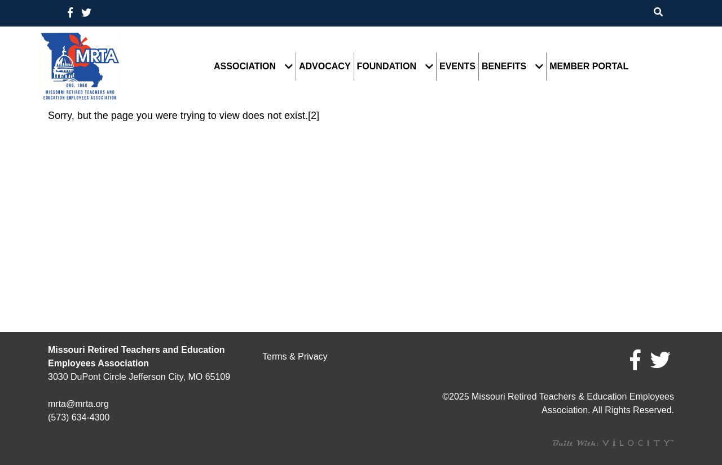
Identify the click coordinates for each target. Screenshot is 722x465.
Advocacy (325, 66)
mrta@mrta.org (78, 404)
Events (457, 66)
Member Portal (588, 66)
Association (245, 66)
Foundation (386, 66)
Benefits (504, 66)
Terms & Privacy (295, 356)
